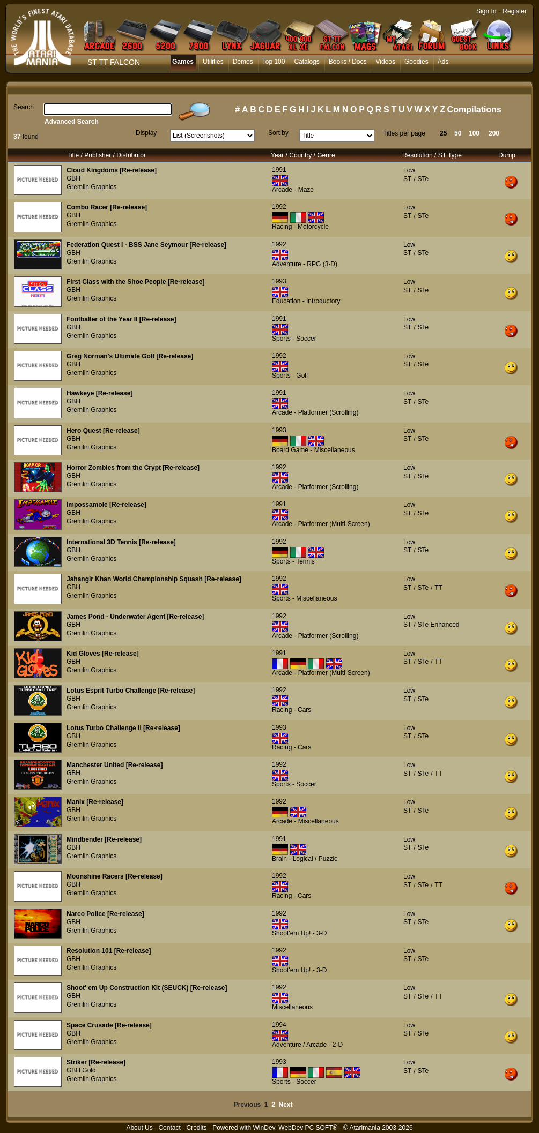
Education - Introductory (306, 301)
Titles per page (404, 133)
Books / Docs (348, 61)
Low (409, 170)
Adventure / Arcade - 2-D (307, 1044)
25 (443, 133)
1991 (279, 170)
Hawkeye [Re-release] (99, 393)
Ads (443, 61)
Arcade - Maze (293, 189)
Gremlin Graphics (91, 187)
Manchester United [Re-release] (115, 765)
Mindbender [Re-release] (104, 839)
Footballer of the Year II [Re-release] (121, 319)
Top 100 (273, 61)
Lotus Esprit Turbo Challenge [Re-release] (131, 690)
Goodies (416, 61)
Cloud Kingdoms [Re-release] (112, 170)
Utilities (213, 61)
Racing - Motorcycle (300, 226)
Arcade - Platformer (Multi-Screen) (321, 524)
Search (23, 107)
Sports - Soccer (294, 338)
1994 (279, 1025)
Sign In (486, 11)
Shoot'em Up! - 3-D (299, 933)
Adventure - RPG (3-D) (304, 264)
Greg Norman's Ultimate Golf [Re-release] (130, 356)
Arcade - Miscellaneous (305, 821)
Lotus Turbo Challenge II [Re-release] (123, 728)
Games (183, 61)
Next (286, 1104)
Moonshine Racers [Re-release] (115, 876)
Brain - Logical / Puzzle (305, 858)
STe (423, 179)
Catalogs (306, 61)
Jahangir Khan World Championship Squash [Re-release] (154, 579)
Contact (169, 1127)
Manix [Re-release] (95, 802)
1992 (279, 207)
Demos (243, 61)
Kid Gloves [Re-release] (103, 653)
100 (474, 133)
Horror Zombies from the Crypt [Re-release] (133, 467)
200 (494, 133)
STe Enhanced (438, 624)
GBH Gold (81, 1070)
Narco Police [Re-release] (105, 914)
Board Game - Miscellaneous (313, 450)
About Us (139, 1127)
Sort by (278, 133)
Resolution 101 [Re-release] (109, 951)
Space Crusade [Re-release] (109, 1025)
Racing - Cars (291, 710)
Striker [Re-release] (96, 1062)
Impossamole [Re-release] (106, 504)
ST (407, 179)
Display (146, 133)
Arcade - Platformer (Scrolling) (315, 412)
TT (438, 587)
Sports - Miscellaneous (304, 598)
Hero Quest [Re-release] (103, 430)
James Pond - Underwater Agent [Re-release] (135, 616)
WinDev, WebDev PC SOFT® (295, 1127)
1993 (279, 281)
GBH (73, 178)
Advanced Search (72, 121)
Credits (196, 1127)
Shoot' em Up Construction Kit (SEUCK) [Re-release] (147, 988)
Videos (385, 61)
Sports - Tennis (293, 561)
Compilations (474, 109)
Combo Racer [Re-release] (107, 207)
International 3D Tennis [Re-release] (121, 542)
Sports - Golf (290, 375)
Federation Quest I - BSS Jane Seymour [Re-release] (146, 245)
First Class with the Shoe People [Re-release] (135, 282)
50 (457, 133)
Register (515, 11)
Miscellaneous (292, 1007)
